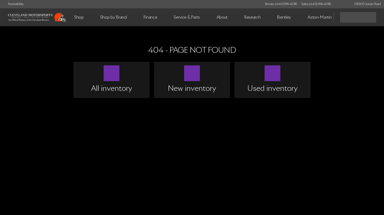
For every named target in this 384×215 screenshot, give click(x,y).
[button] (342, 4)
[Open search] (323, 17)
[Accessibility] (13, 4)
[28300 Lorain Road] (365, 4)
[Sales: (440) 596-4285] (316, 4)
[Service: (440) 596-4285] (281, 4)
